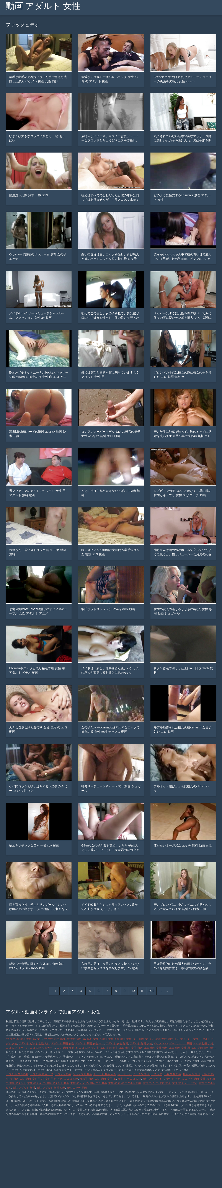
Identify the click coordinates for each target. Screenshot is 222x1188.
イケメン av (161, 1043)
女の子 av (38, 1079)
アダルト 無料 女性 (141, 1043)
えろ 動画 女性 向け (161, 1039)
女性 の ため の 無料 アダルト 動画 (48, 1083)
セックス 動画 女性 (104, 1074)
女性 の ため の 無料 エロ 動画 (88, 1083)
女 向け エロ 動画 (20, 1079)
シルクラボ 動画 (82, 1074)
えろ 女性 (192, 1039)
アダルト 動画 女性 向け (89, 1043)
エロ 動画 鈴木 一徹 (41, 1074)
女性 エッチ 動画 (77, 1088)
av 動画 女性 (24, 1039)
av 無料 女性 (90, 1039)
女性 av (147, 1079)
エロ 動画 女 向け (67, 1048)
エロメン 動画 (63, 1074)
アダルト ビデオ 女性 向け (34, 1043)
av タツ (10, 1039)
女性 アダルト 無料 (24, 1088)
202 (151, 991)
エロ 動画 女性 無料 (156, 1048)
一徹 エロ (156, 1074)
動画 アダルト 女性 (43, 6)
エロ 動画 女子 (109, 1048)
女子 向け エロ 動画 (129, 1079)
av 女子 (37, 1039)
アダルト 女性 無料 (117, 1043)
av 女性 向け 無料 (54, 1039)
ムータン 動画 (141, 1074)
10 (133, 991)
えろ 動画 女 (140, 1039)
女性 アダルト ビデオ (184, 1083)
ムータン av (125, 1074)
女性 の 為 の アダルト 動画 (124, 1083)
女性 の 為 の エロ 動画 (157, 1083)
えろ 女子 (180, 1039)
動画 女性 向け (191, 1074)
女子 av (111, 1079)
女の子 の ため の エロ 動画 (61, 1079)
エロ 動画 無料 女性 (203, 1048)
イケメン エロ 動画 (180, 1043)
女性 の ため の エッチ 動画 (182, 1079)
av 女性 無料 (74, 1039)
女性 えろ (158, 1079)
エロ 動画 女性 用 (179, 1048)
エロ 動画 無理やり (17, 1074)
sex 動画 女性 (123, 1039)
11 (142, 991)
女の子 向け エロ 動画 (93, 1079)
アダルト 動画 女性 (62, 1043)
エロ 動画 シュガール (42, 1048)
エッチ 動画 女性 (203, 1043)
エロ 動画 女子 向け (131, 1048)
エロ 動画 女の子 (89, 1048)
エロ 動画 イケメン (17, 1048)
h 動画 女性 (107, 1039)
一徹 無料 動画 (172, 1074)
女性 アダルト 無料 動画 (51, 1088)
